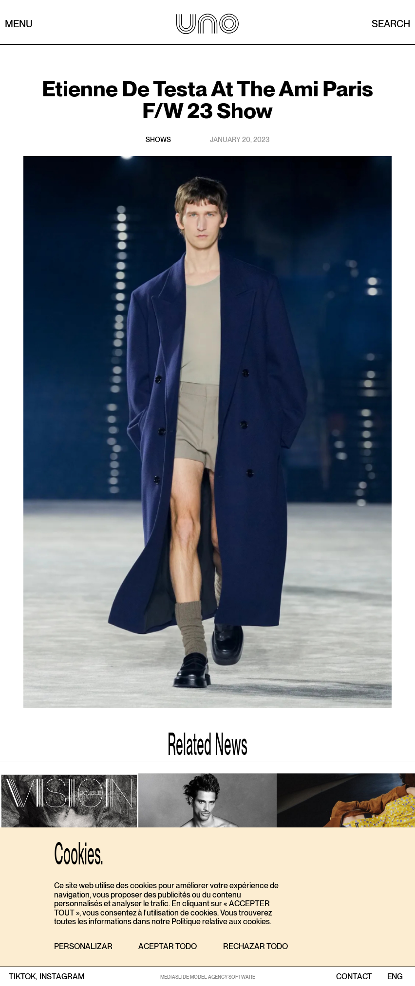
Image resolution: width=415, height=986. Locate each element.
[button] (83, 946)
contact (354, 977)
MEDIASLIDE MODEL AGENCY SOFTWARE (207, 976)
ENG (394, 977)
